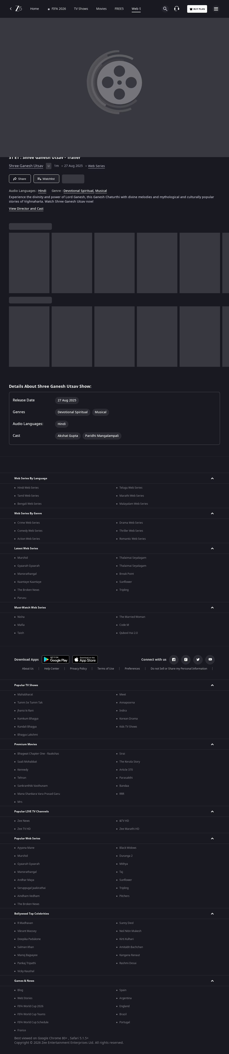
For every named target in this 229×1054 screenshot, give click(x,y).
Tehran (21, 778)
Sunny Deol (126, 923)
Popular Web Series (27, 838)
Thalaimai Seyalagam (132, 558)
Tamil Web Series (28, 496)
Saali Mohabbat (27, 762)
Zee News (23, 821)
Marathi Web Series (131, 496)
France (21, 1030)
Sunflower (125, 582)
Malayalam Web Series (133, 504)
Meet (122, 695)
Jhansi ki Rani (25, 711)
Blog (20, 990)
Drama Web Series (131, 523)
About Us (28, 669)
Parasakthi (126, 778)
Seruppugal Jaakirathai (31, 888)
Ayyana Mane (25, 848)
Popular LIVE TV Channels (31, 811)
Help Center (51, 669)
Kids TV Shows (128, 727)
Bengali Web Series (29, 504)
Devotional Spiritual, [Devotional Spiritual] (79, 191)
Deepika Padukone (29, 939)
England (124, 1006)
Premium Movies (25, 744)
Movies (101, 8)
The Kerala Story (129, 762)
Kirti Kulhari (126, 939)
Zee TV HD (24, 829)
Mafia (21, 625)
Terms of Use (106, 669)
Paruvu (21, 598)
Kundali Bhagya (27, 727)
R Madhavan (25, 923)
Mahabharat (25, 695)
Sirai (122, 754)
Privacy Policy (78, 669)
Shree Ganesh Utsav (26, 166)
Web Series (140, 8)
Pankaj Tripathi (26, 963)
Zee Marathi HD (129, 829)
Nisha (21, 617)
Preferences (132, 669)
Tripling (124, 590)
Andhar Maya (25, 880)
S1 (12, 157)
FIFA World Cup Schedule (33, 1022)
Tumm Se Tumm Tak (29, 703)
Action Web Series (28, 539)
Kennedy (22, 770)
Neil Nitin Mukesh (130, 931)
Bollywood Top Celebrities (31, 913)
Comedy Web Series (29, 531)
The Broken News (28, 590)
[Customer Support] (176, 9)
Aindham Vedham (28, 896)
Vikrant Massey (26, 931)
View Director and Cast (26, 208)
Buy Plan (197, 9)
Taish (20, 633)
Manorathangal (27, 574)
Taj (121, 872)
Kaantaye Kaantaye (29, 582)
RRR (121, 794)
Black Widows (127, 848)
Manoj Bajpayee (27, 955)
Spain (122, 990)
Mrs (19, 802)
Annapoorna (127, 703)
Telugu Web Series (130, 488)
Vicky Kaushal (25, 971)
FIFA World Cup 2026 (30, 1006)
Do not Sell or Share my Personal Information (179, 669)
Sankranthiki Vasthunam (32, 786)
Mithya (123, 864)
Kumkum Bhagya (27, 719)
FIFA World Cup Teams (31, 1014)
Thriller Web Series (131, 531)
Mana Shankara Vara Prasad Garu (38, 794)
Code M (124, 625)
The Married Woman (132, 617)
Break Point (126, 574)
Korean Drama (128, 719)
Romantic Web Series (132, 539)
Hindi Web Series (28, 488)
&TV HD (124, 821)
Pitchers (124, 896)
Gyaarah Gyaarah (28, 566)
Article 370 (126, 770)
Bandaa (124, 786)
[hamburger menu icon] (216, 8)
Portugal (124, 1022)
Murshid (22, 558)
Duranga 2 (126, 856)
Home (34, 8)
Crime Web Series (28, 523)
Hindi (42, 191)
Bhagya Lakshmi (27, 735)
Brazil (123, 1014)
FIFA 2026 (56, 9)
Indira (123, 711)
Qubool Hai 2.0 (128, 633)
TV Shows (81, 8)
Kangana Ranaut (129, 955)
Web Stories (24, 998)
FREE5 (119, 8)
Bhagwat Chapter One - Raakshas (38, 754)
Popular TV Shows (26, 685)
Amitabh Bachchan (131, 947)
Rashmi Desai (127, 963)
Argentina (125, 998)
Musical (101, 191)
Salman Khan (25, 947)
